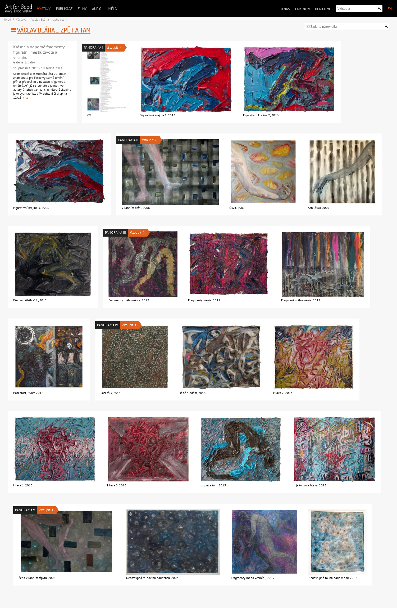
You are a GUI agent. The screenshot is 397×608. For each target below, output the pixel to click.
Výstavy (44, 8)
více (25, 97)
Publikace (64, 8)
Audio (96, 8)
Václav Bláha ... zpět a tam (49, 19)
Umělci (112, 8)
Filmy (82, 8)
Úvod (7, 19)
